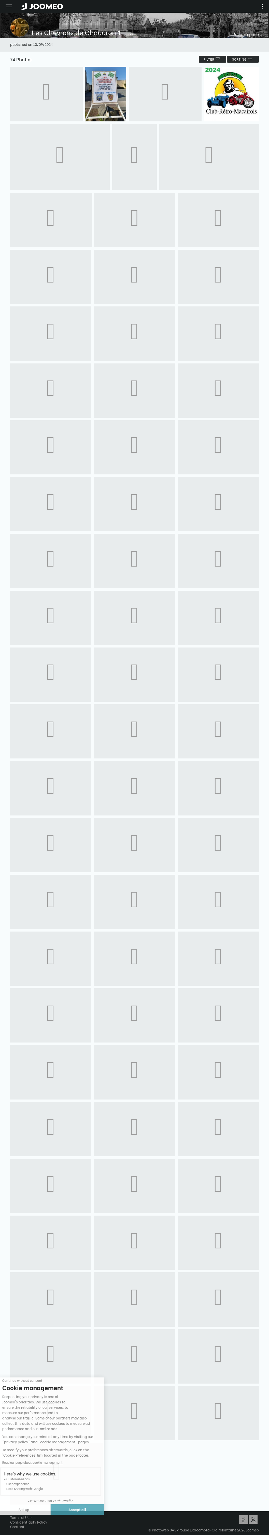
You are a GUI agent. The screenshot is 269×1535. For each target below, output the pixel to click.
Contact (17, 1526)
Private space (246, 34)
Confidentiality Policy (28, 1522)
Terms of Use (21, 1517)
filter (212, 59)
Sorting (243, 59)
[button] (13, 1509)
